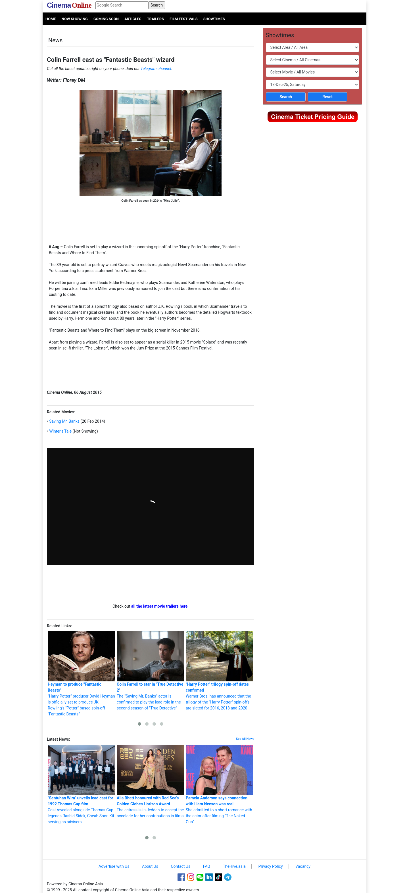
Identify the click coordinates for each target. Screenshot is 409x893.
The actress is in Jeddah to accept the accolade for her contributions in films (150, 781)
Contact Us (180, 866)
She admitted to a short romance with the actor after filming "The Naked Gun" (219, 784)
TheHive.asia (234, 866)
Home (50, 19)
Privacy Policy (270, 866)
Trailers (155, 19)
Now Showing (75, 19)
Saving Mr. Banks (64, 421)
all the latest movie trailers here (159, 606)
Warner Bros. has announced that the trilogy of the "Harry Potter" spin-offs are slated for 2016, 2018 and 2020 (219, 670)
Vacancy (302, 866)
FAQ (206, 866)
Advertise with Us (114, 866)
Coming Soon (106, 19)
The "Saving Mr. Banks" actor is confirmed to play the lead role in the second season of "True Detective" (150, 670)
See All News (245, 739)
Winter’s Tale (60, 431)
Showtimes (214, 19)
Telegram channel (156, 68)
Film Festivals (184, 19)
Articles (132, 19)
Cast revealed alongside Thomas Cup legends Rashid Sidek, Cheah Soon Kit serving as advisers (81, 784)
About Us (150, 866)
